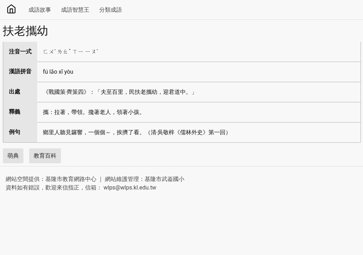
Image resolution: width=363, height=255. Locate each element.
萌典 (13, 155)
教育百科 (45, 155)
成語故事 (39, 9)
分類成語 (110, 9)
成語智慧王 (75, 9)
